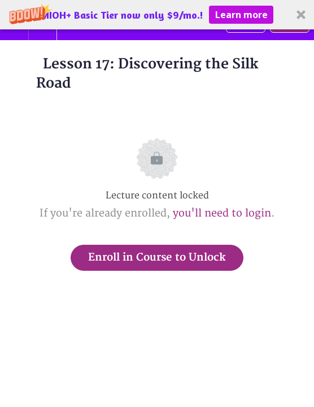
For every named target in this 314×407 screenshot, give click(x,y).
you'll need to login (222, 213)
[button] (157, 14)
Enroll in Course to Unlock (157, 257)
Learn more (241, 14)
